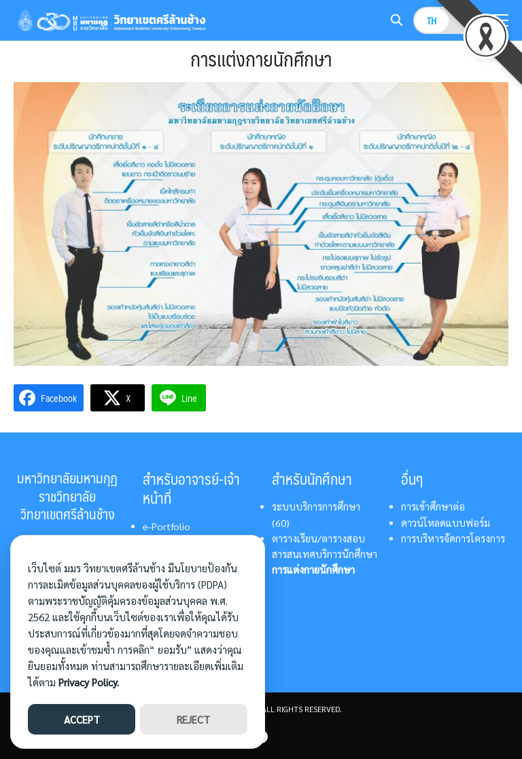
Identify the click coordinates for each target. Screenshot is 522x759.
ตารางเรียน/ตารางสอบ (318, 538)
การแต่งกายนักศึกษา (313, 569)
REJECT (193, 719)
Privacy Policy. (88, 681)
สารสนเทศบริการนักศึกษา (324, 554)
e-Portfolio (166, 526)
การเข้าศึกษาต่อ (433, 506)
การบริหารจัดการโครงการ (453, 538)
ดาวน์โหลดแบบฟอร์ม (445, 523)
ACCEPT (82, 719)
